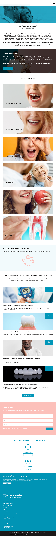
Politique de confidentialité (10, 514)
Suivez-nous (28, 469)
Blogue (5, 507)
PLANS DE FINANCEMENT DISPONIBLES (16, 248)
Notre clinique (6, 501)
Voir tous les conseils (28, 395)
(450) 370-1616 (7, 521)
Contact (7, 483)
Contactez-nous (7, 68)
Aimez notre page (28, 455)
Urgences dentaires (7, 505)
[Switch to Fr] (48, 2)
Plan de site (5, 512)
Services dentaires (7, 503)
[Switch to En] (50, 2)
